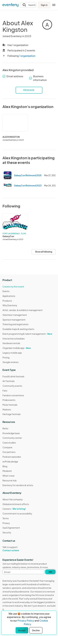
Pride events (8, 400)
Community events (12, 385)
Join (50, 572)
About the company (12, 499)
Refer (5, 428)
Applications (8, 296)
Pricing (5, 357)
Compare (7, 447)
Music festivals (9, 404)
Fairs (4, 390)
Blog (4, 466)
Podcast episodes (11, 456)
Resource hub (9, 480)
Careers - (14, 508)
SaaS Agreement (11, 527)
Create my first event (13, 286)
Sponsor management (14, 319)
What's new (8, 475)
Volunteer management (14, 314)
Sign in (44, 5)
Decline (36, 630)
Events (5, 291)
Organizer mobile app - (16, 348)
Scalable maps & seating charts (18, 329)
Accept (22, 630)
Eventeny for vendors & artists (17, 485)
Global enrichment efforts (15, 504)
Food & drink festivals (13, 376)
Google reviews (10, 362)
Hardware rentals (11, 343)
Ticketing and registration (15, 324)
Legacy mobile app (12, 352)
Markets (6, 409)
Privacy (6, 523)
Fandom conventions (13, 395)
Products (7, 300)
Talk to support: (17, 549)
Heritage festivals (11, 414)
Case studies (9, 442)
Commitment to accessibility (17, 513)
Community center (12, 437)
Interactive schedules (13, 338)
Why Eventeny (9, 305)
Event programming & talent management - (27, 333)
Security (6, 532)
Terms (5, 518)
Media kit (7, 470)
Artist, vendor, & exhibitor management (22, 310)
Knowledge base (11, 433)
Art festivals (8, 381)
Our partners (8, 452)
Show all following (43, 252)
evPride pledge (10, 461)
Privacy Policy (25, 620)
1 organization (27, 55)
